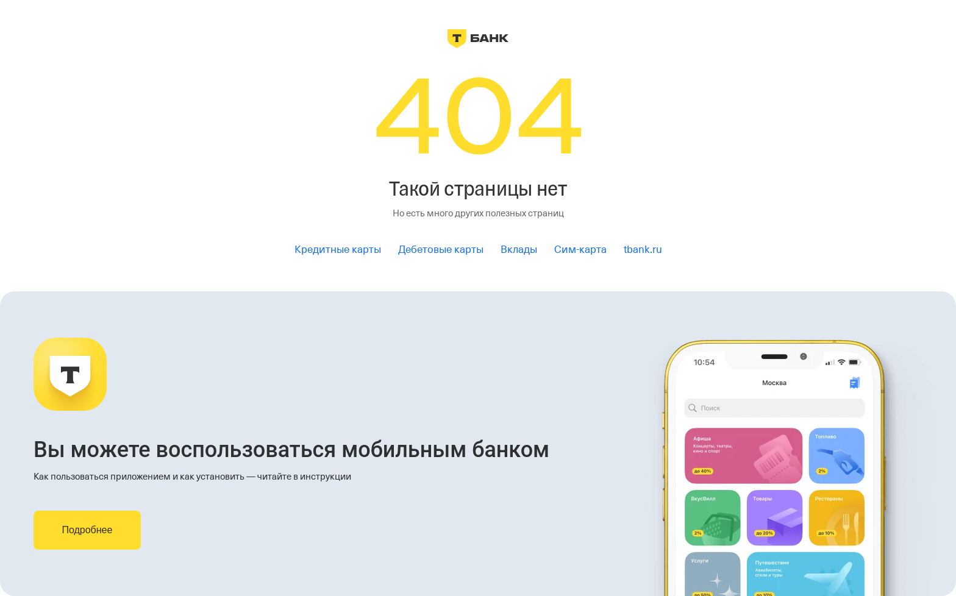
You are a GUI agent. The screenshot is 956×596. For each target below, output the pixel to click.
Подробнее (87, 530)
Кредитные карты (337, 249)
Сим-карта (580, 249)
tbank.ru (643, 249)
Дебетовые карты (440, 249)
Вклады (519, 249)
